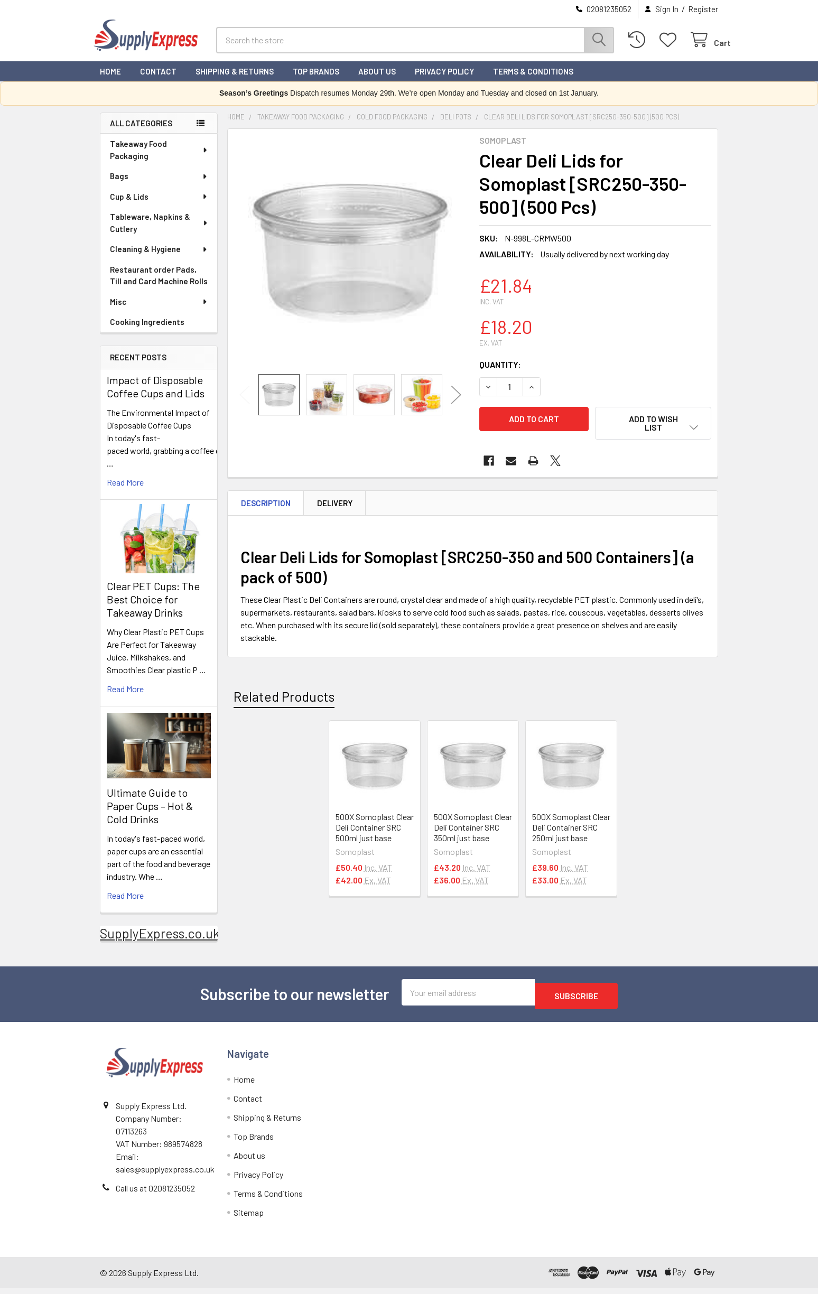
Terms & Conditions (533, 81)
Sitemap (249, 1218)
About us (377, 81)
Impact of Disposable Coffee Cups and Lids (155, 396)
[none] (350, 261)
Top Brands (316, 81)
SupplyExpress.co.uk (160, 943)
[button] (653, 432)
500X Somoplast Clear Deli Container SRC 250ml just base (571, 831)
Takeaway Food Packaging (159, 159)
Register (703, 9)
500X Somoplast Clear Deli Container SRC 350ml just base (473, 831)
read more (125, 492)
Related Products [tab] (284, 701)
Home (110, 81)
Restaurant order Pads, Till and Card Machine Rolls (159, 285)
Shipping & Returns (235, 81)
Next (456, 404)
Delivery (334, 507)
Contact (158, 81)
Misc (159, 311)
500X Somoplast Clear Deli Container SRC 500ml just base (375, 831)
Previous (244, 404)
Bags (159, 185)
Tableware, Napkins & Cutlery (159, 232)
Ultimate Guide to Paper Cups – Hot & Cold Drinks (150, 815)
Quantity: (500, 374)
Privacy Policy (444, 81)
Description (266, 507)
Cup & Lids (159, 206)
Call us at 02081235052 (155, 1194)
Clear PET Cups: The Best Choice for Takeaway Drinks (153, 608)
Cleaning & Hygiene (159, 258)
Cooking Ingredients (147, 331)
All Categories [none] (141, 132)
